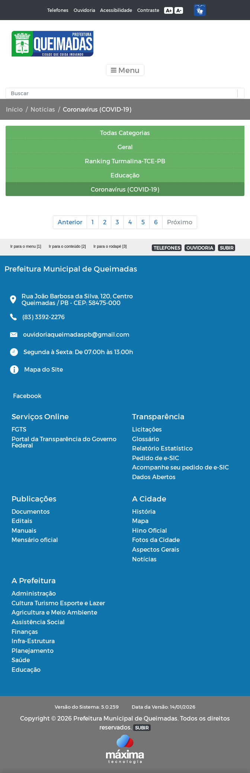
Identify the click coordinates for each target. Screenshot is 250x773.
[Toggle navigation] (125, 70)
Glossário (145, 438)
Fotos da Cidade (156, 539)
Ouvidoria (84, 10)
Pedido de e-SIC (155, 457)
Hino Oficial (149, 530)
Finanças (25, 631)
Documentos (31, 511)
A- (178, 10)
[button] (239, 93)
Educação (26, 669)
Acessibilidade (116, 10)
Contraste (148, 10)
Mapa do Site (43, 369)
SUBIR (227, 247)
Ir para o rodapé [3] (109, 246)
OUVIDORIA (199, 247)
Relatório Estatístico (162, 448)
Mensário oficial (35, 539)
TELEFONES (167, 247)
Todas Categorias (125, 132)
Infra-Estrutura (33, 640)
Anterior (70, 221)
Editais (22, 520)
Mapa (140, 520)
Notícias (43, 109)
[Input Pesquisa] (123, 93)
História (144, 511)
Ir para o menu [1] (25, 246)
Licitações (147, 429)
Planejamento (33, 650)
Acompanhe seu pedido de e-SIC (180, 467)
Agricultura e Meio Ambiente (54, 612)
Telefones (57, 10)
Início (14, 109)
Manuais (24, 530)
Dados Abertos (154, 476)
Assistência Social (38, 621)
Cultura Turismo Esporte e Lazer (58, 602)
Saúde (21, 659)
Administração (34, 593)
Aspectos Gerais (155, 549)
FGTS (19, 429)
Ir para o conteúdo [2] (67, 246)
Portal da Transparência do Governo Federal (64, 442)
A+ (169, 10)
